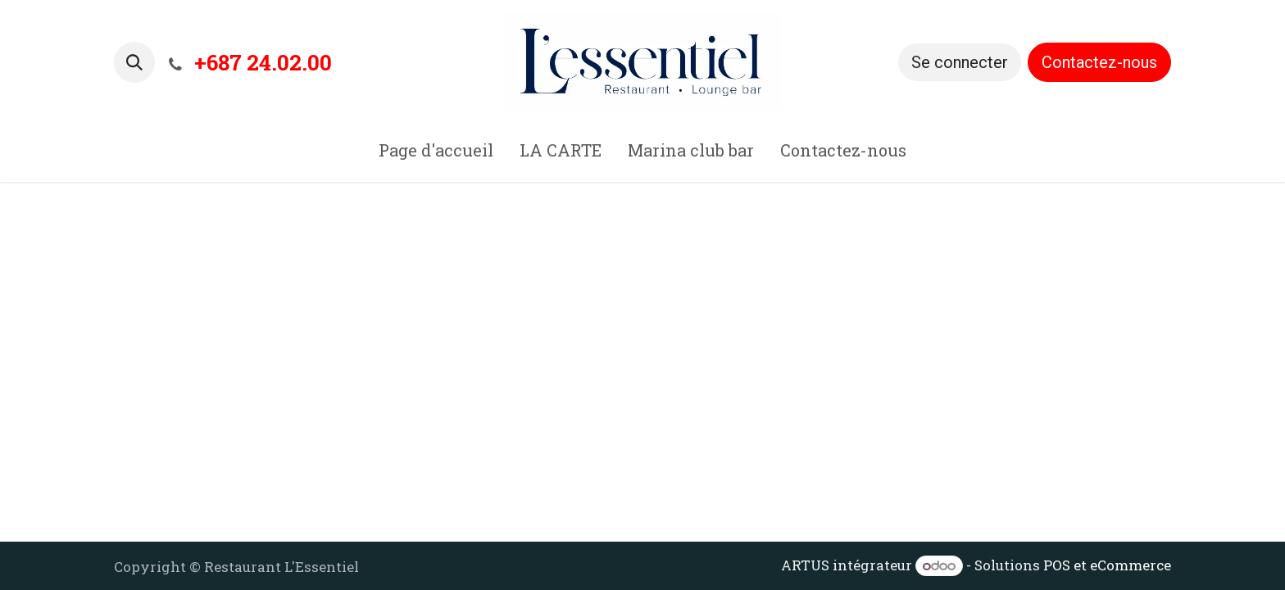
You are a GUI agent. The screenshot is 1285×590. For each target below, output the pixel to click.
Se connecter (959, 62)
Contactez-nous (1099, 62)
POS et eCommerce (1107, 565)
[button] (134, 62)
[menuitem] (436, 153)
